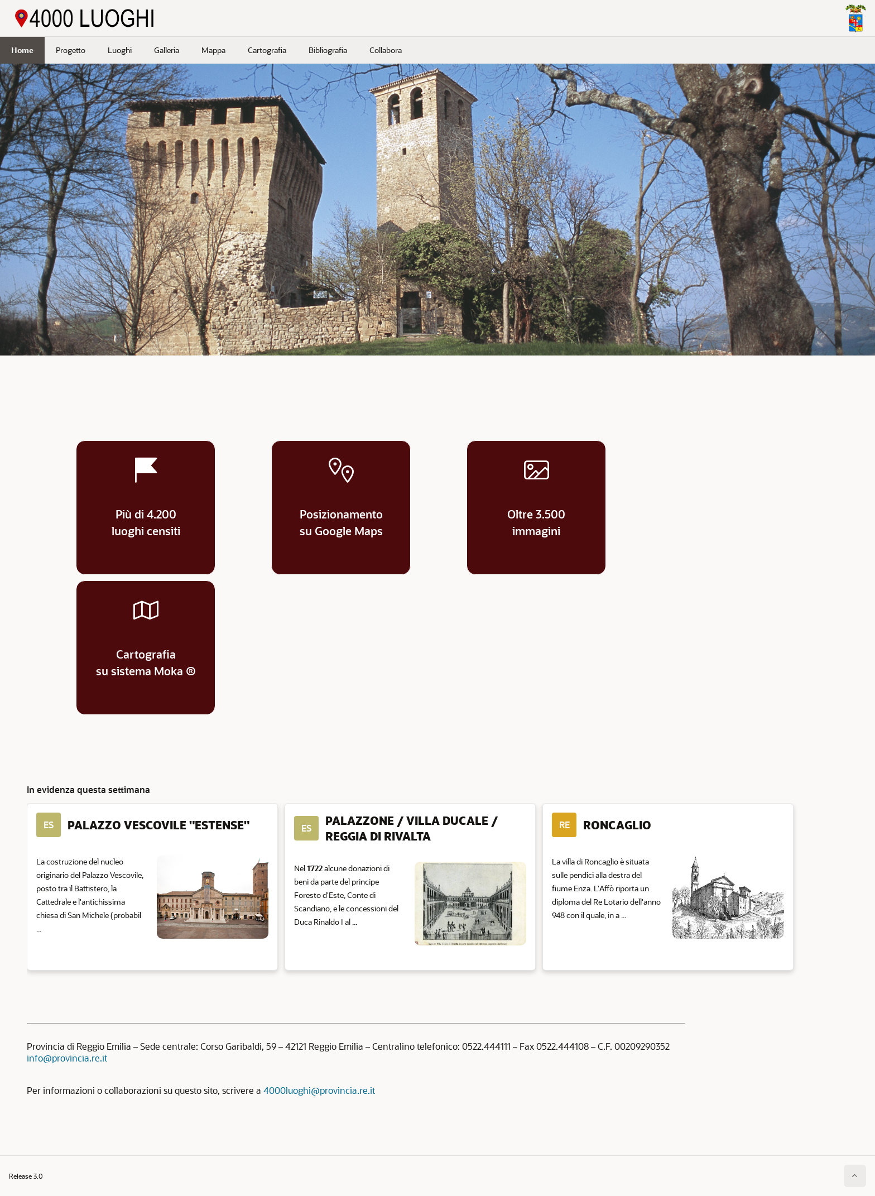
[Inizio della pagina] (855, 1176)
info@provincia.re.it (67, 1058)
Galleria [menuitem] (166, 50)
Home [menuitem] (22, 50)
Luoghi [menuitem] (120, 50)
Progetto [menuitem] (70, 50)
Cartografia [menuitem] (267, 50)
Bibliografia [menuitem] (328, 50)
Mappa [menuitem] (213, 50)
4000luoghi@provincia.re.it (319, 1090)
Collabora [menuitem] (385, 50)
